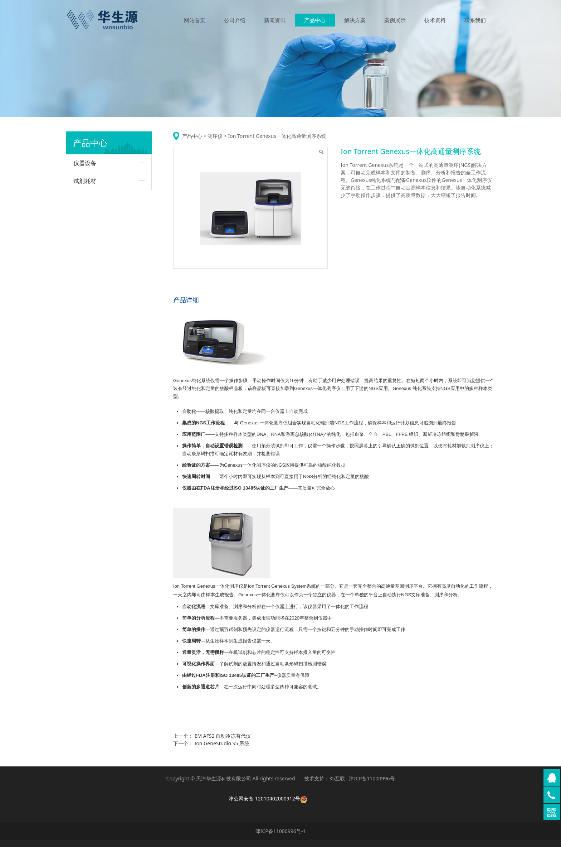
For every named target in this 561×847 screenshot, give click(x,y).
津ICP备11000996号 (372, 778)
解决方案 (355, 20)
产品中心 (315, 20)
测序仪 (215, 136)
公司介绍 (234, 20)
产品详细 (186, 299)
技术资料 (435, 20)
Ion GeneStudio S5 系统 (222, 743)
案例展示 (395, 20)
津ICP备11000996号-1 (280, 831)
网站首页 (194, 20)
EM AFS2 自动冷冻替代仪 (223, 735)
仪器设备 (84, 163)
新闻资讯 (275, 20)
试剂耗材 (84, 181)
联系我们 (475, 20)
